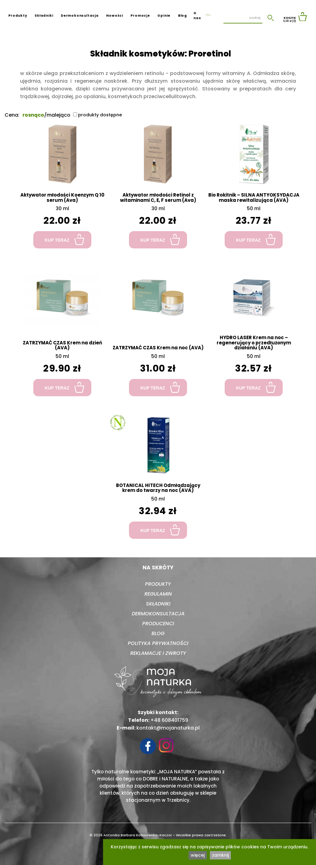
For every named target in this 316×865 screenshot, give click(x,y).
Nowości (114, 15)
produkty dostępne (97, 115)
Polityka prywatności (158, 643)
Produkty (17, 15)
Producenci (158, 623)
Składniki (44, 15)
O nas (197, 15)
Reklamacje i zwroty (158, 653)
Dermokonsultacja (80, 15)
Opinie (163, 15)
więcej (198, 855)
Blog (182, 15)
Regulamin (158, 593)
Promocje (140, 15)
